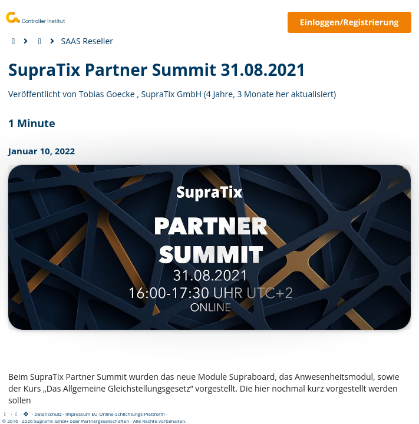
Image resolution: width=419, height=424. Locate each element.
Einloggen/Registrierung (349, 22)
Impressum (77, 413)
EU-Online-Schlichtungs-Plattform (127, 413)
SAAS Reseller (87, 41)
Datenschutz (48, 413)
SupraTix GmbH (171, 94)
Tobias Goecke (107, 94)
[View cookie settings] (16, 413)
